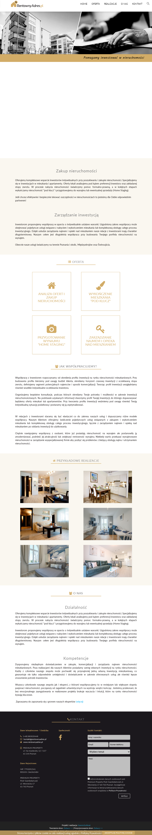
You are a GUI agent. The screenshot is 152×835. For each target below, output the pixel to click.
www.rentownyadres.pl (33, 742)
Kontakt (137, 3)
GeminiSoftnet (84, 825)
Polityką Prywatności (91, 833)
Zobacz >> (68, 828)
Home (83, 3)
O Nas (124, 3)
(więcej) (79, 701)
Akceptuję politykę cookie (118, 833)
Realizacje (110, 3)
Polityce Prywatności (117, 790)
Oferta (96, 3)
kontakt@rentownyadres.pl (35, 739)
